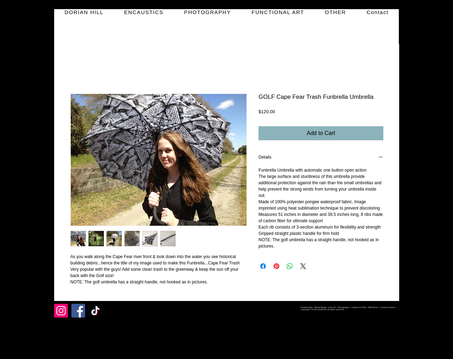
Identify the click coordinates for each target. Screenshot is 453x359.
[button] (144, 12)
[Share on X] (303, 266)
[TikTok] (95, 311)
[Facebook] (78, 311)
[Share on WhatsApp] (290, 266)
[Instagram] (61, 311)
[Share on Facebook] (263, 266)
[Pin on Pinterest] (276, 266)
